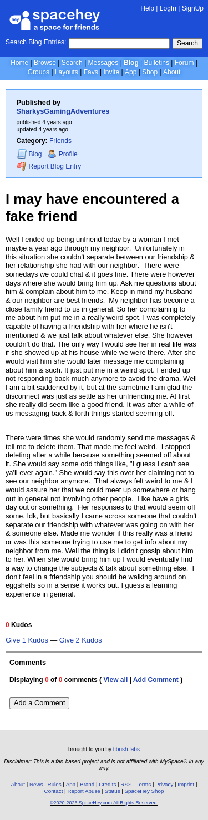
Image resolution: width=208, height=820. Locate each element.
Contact (53, 791)
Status (112, 791)
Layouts (66, 72)
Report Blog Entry (49, 166)
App (130, 72)
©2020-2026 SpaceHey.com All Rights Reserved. (104, 803)
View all (115, 680)
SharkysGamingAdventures (63, 111)
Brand (87, 784)
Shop (150, 72)
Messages (103, 63)
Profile (62, 154)
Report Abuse (83, 791)
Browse (45, 63)
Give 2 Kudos (80, 640)
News (36, 784)
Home (19, 63)
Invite (111, 72)
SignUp (193, 8)
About (171, 72)
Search (187, 43)
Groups (38, 72)
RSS (125, 784)
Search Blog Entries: (36, 42)
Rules (55, 784)
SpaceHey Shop (144, 791)
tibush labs (126, 749)
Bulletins (156, 63)
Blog (131, 63)
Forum (184, 63)
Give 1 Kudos (27, 640)
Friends (60, 141)
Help (147, 8)
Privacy (164, 784)
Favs (91, 72)
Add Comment (156, 680)
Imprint (185, 784)
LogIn (168, 8)
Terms (143, 784)
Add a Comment (39, 703)
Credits (107, 784)
